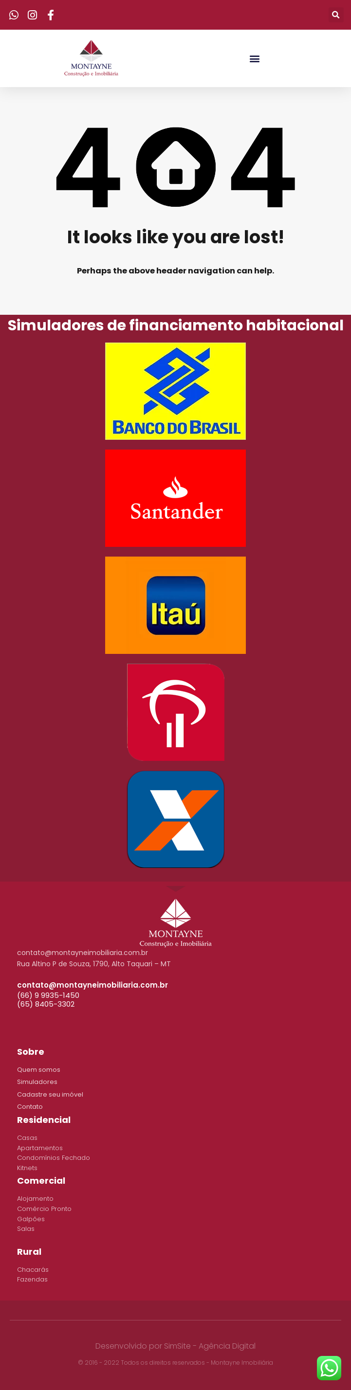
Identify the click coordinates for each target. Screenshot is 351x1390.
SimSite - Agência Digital (210, 1346)
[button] (254, 58)
